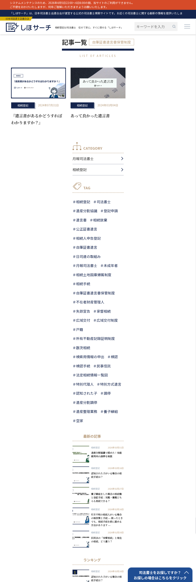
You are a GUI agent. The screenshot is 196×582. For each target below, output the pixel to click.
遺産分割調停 (86, 402)
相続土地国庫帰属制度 (93, 274)
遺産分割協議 (86, 210)
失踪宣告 (83, 311)
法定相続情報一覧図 (92, 374)
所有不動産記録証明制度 (95, 338)
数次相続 (83, 347)
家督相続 (104, 311)
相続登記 (22, 105)
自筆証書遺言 (86, 247)
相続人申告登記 (88, 238)
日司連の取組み (88, 256)
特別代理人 (85, 384)
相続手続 (83, 283)
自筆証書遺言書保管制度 (95, 292)
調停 (107, 393)
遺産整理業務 (86, 411)
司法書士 (104, 201)
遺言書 (81, 219)
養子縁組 (111, 411)
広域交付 (83, 320)
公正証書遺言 (86, 228)
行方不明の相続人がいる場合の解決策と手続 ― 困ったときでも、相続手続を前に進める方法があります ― (107, 520)
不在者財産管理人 (90, 301)
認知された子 (86, 393)
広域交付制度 (107, 320)
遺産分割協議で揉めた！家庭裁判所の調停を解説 (106, 454)
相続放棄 (100, 219)
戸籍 (79, 329)
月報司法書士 (83, 158)
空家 (79, 420)
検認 (114, 356)
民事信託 (104, 365)
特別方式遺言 (110, 384)
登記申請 (111, 210)
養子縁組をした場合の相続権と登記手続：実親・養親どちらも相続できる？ (106, 497)
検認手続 (83, 365)
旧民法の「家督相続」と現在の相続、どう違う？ (106, 539)
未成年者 (111, 265)
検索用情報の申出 (90, 356)
